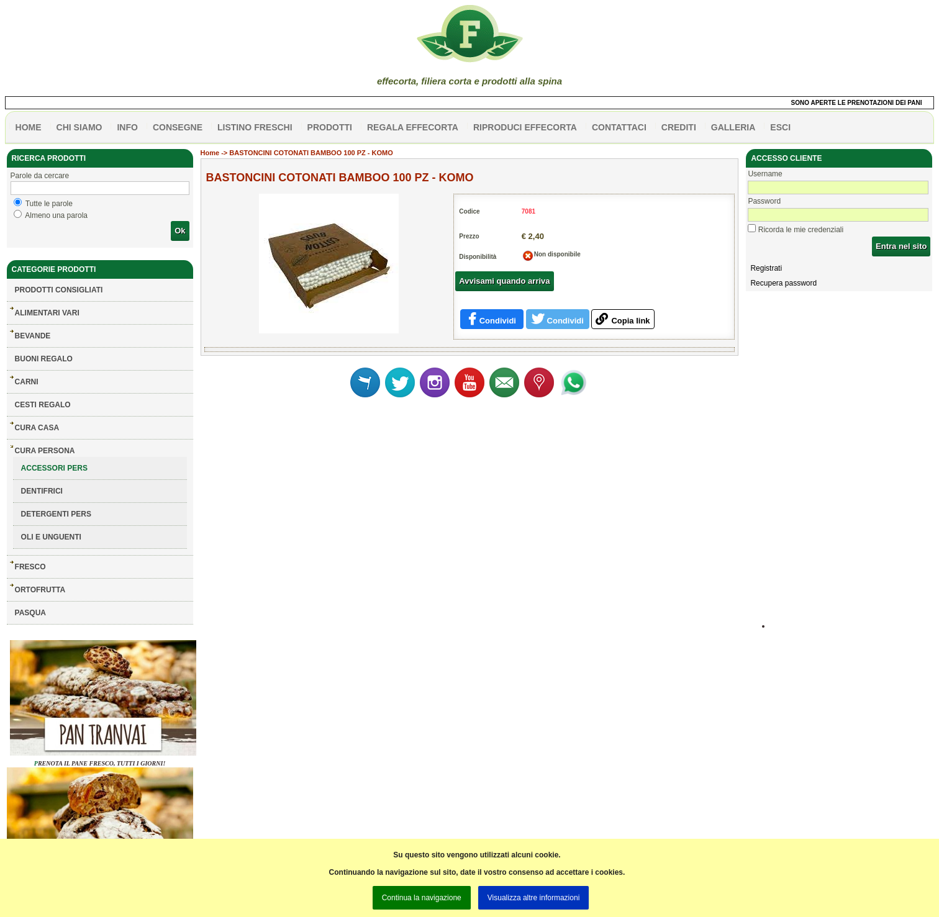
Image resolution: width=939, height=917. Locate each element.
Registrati (766, 268)
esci (780, 127)
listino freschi (255, 127)
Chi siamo (79, 127)
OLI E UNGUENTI (51, 537)
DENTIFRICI (42, 491)
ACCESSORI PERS (54, 468)
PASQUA (30, 612)
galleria (733, 127)
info (127, 127)
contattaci (619, 127)
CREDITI (678, 127)
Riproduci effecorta (525, 127)
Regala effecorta (412, 127)
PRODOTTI (329, 127)
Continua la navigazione (421, 897)
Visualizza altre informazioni (534, 897)
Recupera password (783, 283)
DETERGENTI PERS (56, 514)
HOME (29, 127)
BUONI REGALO (44, 359)
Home (210, 152)
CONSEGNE (177, 127)
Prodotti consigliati (59, 290)
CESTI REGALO (43, 404)
